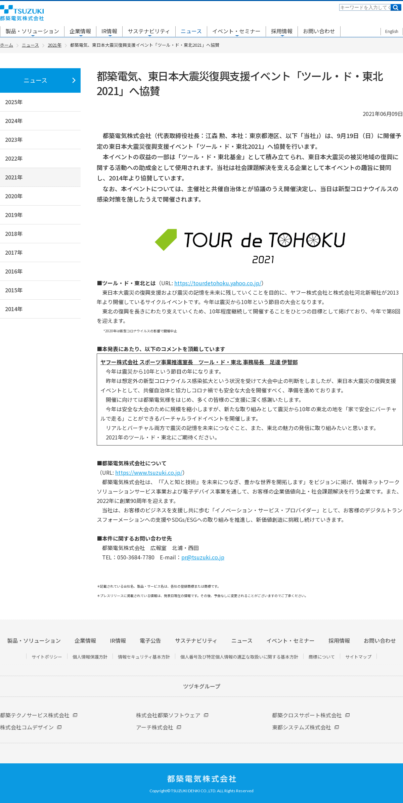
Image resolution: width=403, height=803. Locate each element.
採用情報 (282, 31)
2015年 (14, 290)
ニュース (191, 31)
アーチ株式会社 (154, 727)
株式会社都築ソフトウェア (168, 715)
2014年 (14, 309)
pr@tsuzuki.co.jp (202, 557)
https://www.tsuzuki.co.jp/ (148, 472)
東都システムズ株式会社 (301, 727)
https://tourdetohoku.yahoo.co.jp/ (217, 283)
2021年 (14, 177)
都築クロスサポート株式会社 (307, 715)
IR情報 (109, 31)
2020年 (14, 196)
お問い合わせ (319, 31)
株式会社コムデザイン (27, 727)
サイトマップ (358, 656)
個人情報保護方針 (90, 656)
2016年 (14, 271)
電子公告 (150, 640)
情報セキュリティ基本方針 (144, 656)
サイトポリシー (47, 656)
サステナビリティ (149, 31)
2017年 (14, 252)
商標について (322, 656)
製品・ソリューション (32, 31)
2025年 (14, 102)
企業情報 (80, 31)
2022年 (14, 158)
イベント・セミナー (236, 31)
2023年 (14, 139)
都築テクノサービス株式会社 (35, 715)
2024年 (14, 121)
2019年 (14, 215)
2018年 (14, 233)
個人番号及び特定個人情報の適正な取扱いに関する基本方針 (239, 656)
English (391, 31)
